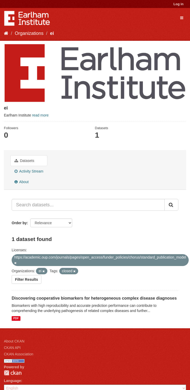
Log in (178, 4)
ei (52, 33)
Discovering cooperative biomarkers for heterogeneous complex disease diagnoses (94, 298)
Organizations (29, 33)
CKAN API (12, 348)
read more (40, 115)
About (21, 182)
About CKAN (14, 341)
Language (12, 381)
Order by (19, 223)
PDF (16, 318)
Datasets (24, 161)
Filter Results (26, 279)
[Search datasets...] (88, 205)
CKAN (12, 373)
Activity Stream (28, 171)
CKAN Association (18, 354)
